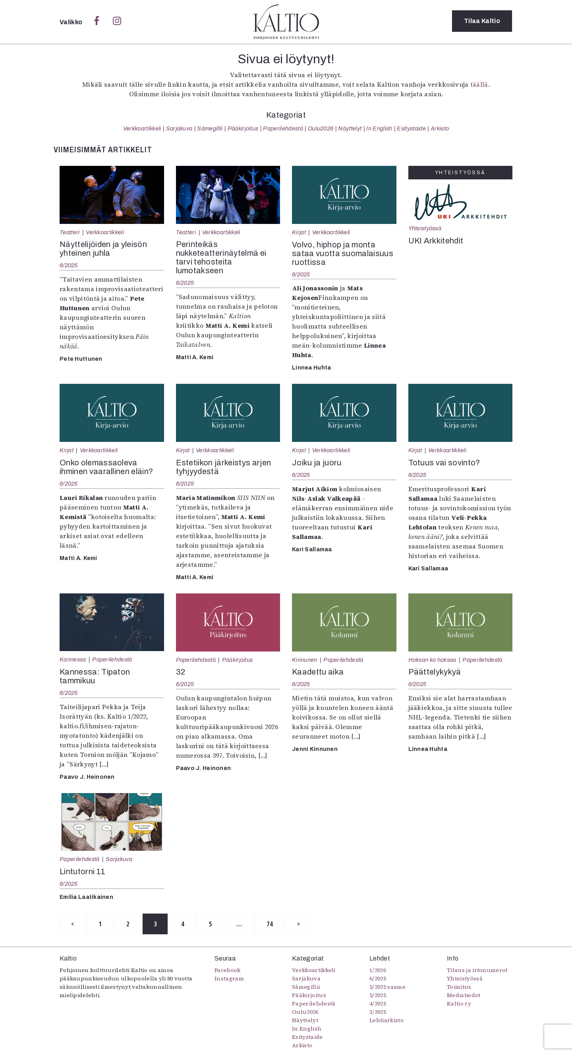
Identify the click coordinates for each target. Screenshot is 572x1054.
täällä (479, 84)
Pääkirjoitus (243, 128)
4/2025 (377, 1004)
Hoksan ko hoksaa (432, 660)
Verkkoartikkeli (142, 128)
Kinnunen (304, 660)
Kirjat (299, 232)
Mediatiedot (464, 996)
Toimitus (459, 987)
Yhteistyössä (424, 228)
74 (283, 924)
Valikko (72, 22)
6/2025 (69, 265)
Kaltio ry (459, 1004)
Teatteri (70, 232)
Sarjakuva (179, 128)
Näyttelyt (349, 128)
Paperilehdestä (283, 128)
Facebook (227, 970)
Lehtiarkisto (386, 1021)
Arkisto (440, 128)
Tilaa (482, 21)
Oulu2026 (321, 128)
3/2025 (377, 1012)
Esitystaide (411, 128)
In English (379, 128)
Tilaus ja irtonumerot (477, 970)
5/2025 (377, 996)
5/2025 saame (387, 987)
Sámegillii (209, 128)
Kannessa (73, 659)
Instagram (229, 979)
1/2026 (377, 970)
